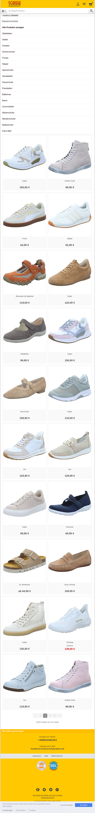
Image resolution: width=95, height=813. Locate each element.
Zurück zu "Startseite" (11, 15)
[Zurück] (35, 716)
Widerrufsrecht (56, 756)
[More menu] (78, 4)
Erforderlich (22, 810)
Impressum (37, 756)
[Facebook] (38, 790)
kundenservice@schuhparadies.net (47, 749)
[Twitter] (44, 790)
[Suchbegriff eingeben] (47, 10)
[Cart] (91, 4)
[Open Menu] (3, 11)
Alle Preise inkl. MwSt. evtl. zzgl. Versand (47, 795)
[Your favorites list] (84, 4)
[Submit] (91, 10)
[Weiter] (59, 716)
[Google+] (57, 790)
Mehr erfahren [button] (7, 806)
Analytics (33, 810)
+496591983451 (47, 740)
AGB (46, 756)
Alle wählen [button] (83, 805)
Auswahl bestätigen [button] (66, 805)
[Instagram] (51, 790)
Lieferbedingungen (47, 798)
